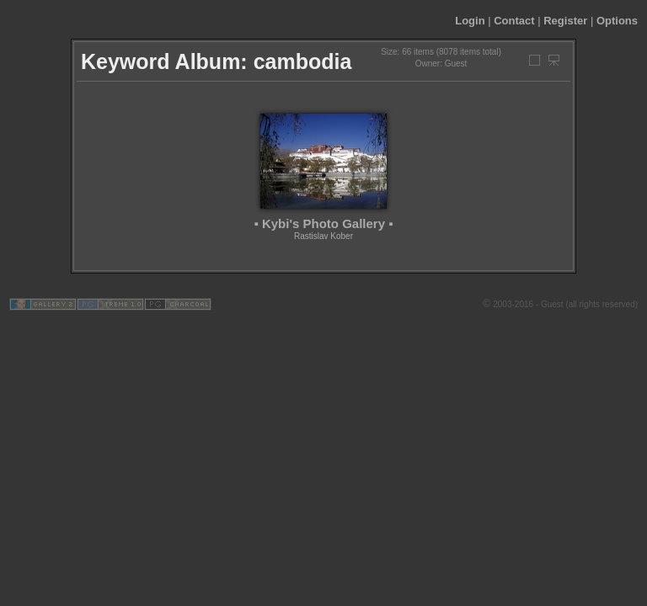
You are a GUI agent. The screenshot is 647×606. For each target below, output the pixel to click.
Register (565, 20)
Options (617, 20)
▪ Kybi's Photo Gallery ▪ (323, 223)
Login (469, 20)
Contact (514, 20)
